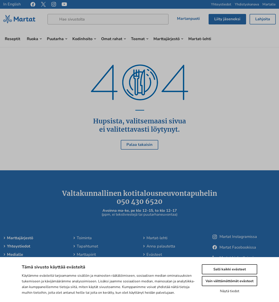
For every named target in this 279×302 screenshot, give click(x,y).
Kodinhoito (82, 38)
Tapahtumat (87, 246)
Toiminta (84, 238)
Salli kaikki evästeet (229, 269)
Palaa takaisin (139, 144)
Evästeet (154, 254)
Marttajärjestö (166, 38)
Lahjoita (262, 19)
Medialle (15, 254)
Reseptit (12, 38)
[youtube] (64, 4)
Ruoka (32, 38)
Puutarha (55, 38)
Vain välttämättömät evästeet (229, 281)
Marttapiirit (86, 254)
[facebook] (33, 4)
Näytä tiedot (229, 291)
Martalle (269, 4)
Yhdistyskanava (247, 4)
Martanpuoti (188, 18)
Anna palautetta (160, 246)
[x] (43, 4)
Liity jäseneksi (227, 19)
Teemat (138, 38)
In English (12, 4)
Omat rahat (111, 38)
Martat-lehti (199, 38)
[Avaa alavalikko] (41, 38)
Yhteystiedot (221, 4)
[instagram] (53, 4)
